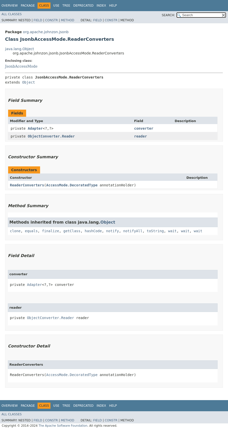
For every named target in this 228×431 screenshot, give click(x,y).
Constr (51, 20)
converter (143, 128)
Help (113, 5)
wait (172, 231)
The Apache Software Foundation (63, 425)
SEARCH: (168, 15)
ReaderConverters (27, 185)
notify (112, 231)
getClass (71, 231)
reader (140, 136)
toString (155, 231)
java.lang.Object (19, 49)
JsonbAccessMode (21, 66)
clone (15, 231)
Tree (66, 5)
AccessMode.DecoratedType (71, 185)
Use (56, 5)
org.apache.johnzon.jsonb (45, 32)
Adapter (35, 128)
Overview (10, 5)
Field (37, 20)
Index (101, 5)
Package (28, 5)
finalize (50, 231)
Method (67, 20)
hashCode (93, 231)
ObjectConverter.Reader (51, 136)
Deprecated (83, 5)
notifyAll (133, 231)
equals (31, 231)
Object (28, 82)
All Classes (12, 14)
